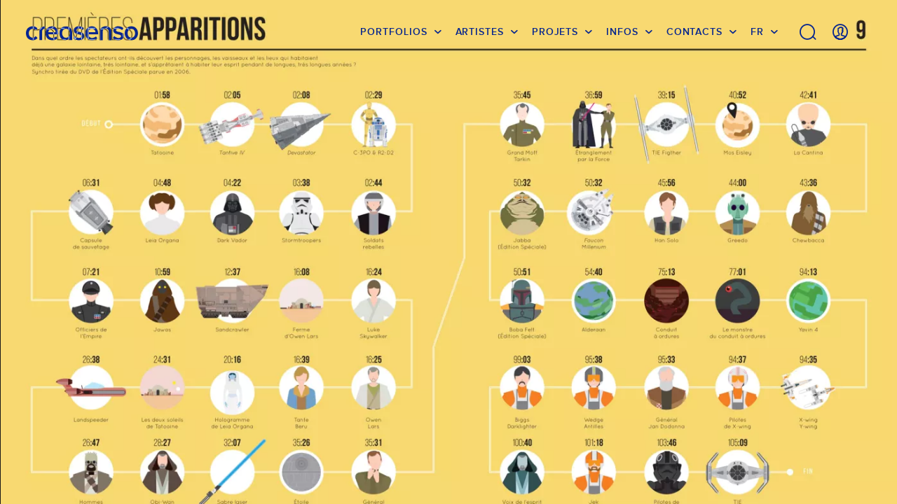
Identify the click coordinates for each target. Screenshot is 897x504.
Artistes (480, 31)
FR (757, 31)
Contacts (694, 31)
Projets (555, 31)
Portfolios (393, 31)
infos (622, 31)
